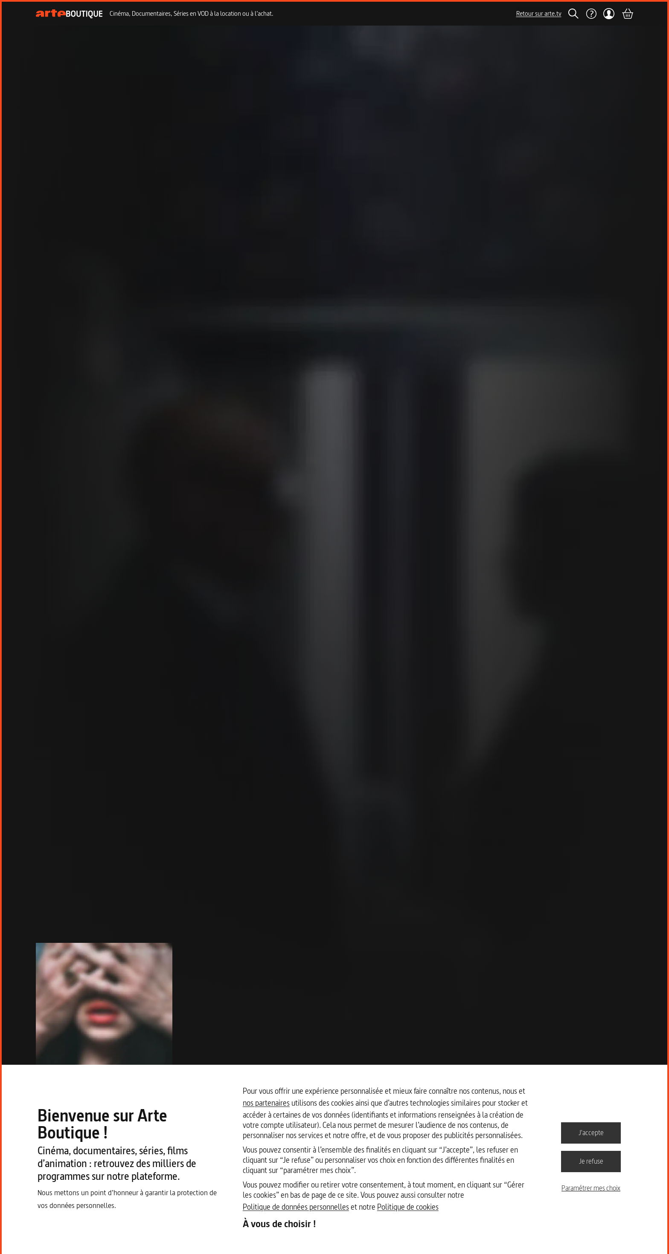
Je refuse (591, 1161)
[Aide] (590, 13)
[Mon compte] (609, 13)
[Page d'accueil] (69, 13)
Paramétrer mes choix (590, 1188)
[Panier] (627, 13)
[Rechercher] (573, 13)
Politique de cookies (408, 1207)
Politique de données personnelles (296, 1207)
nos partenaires (266, 1103)
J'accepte (591, 1132)
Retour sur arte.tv (538, 13)
